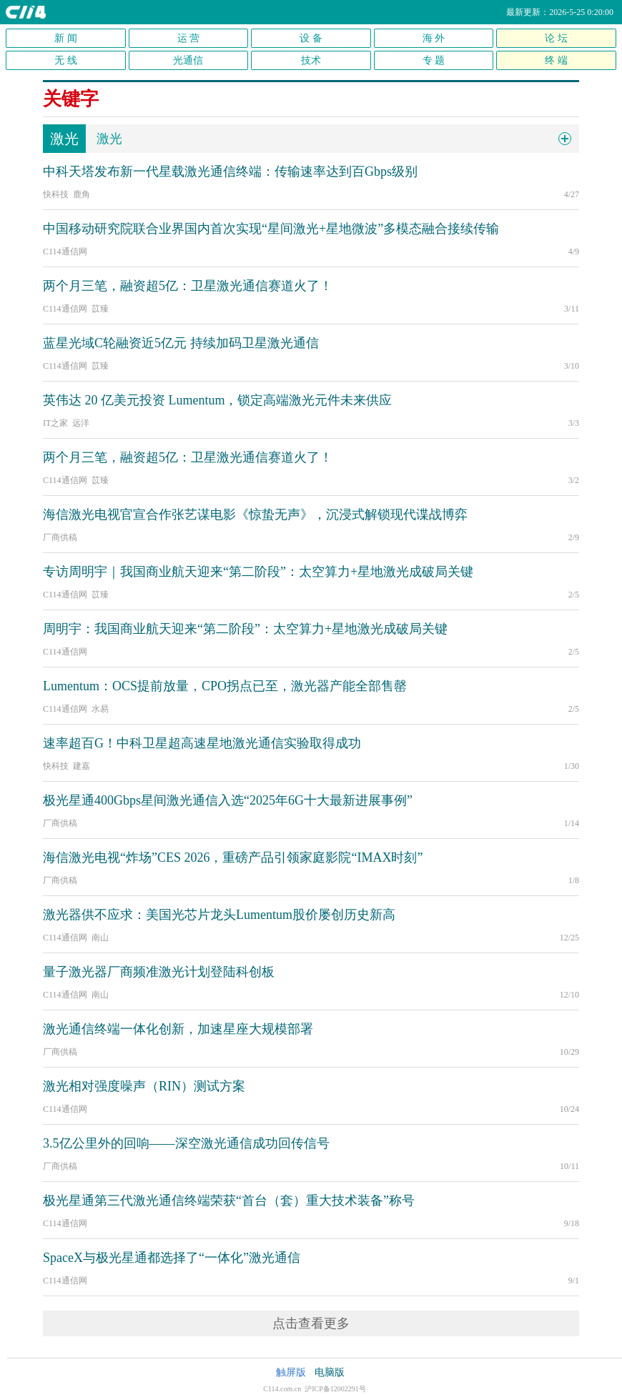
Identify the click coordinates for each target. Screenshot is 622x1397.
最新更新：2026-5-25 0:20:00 (559, 12)
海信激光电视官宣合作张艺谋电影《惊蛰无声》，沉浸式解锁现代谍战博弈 (255, 514)
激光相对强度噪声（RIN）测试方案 (144, 1086)
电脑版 (330, 1372)
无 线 (65, 60)
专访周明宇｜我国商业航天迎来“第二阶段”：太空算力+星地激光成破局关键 (258, 572)
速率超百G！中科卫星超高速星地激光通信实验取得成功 (202, 743)
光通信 (188, 60)
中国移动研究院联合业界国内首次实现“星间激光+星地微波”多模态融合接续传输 (271, 229)
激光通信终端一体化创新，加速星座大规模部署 (178, 1029)
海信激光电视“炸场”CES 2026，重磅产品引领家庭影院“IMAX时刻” (233, 857)
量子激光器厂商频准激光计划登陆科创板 (159, 972)
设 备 (311, 38)
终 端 (556, 60)
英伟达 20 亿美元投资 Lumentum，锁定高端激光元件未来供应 (218, 400)
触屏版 (291, 1372)
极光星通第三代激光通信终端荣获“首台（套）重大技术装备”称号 (229, 1200)
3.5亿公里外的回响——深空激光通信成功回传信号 (186, 1143)
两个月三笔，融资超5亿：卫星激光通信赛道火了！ (187, 286)
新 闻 (65, 38)
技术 (311, 60)
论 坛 (556, 38)
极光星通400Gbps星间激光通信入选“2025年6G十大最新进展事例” (228, 800)
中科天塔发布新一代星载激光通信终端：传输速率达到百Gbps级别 (230, 171)
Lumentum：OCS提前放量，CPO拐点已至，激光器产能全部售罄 (225, 686)
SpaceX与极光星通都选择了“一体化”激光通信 (171, 1258)
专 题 (434, 60)
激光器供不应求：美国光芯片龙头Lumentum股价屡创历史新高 (219, 915)
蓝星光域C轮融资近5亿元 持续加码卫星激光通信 (181, 343)
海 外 (434, 38)
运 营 (188, 38)
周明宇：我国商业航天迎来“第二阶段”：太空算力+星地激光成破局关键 (245, 629)
